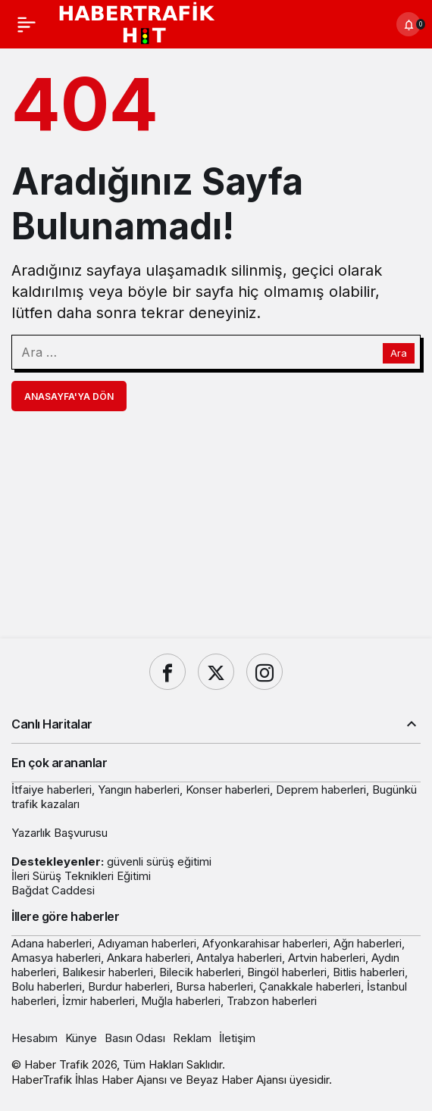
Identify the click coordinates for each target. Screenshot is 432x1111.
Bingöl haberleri (287, 972)
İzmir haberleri (98, 1001)
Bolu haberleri (46, 986)
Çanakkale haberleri (310, 986)
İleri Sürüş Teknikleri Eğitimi (81, 876)
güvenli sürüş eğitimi (159, 861)
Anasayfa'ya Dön (69, 396)
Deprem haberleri (321, 789)
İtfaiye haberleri (51, 789)
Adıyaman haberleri (147, 943)
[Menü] (26, 24)
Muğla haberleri (181, 1001)
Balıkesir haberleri (107, 972)
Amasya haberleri (56, 957)
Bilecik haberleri (200, 972)
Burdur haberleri (129, 986)
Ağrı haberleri (367, 943)
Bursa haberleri (214, 986)
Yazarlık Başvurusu (59, 832)
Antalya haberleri (239, 957)
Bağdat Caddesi (53, 890)
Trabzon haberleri (272, 1001)
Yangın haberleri (139, 789)
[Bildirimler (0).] (408, 24)
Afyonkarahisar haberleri (264, 943)
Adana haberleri (51, 943)
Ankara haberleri (148, 957)
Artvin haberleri (326, 957)
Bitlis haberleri (369, 972)
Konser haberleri (228, 789)
